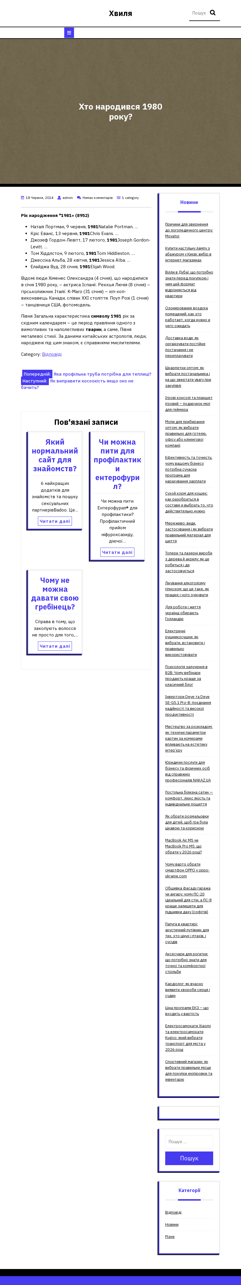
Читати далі (55, 521)
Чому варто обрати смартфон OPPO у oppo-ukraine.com (187, 870)
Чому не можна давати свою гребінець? (55, 593)
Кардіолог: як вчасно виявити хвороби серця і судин (187, 989)
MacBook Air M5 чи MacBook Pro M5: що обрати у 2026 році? (183, 846)
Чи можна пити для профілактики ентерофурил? (117, 464)
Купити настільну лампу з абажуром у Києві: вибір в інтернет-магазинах (188, 254)
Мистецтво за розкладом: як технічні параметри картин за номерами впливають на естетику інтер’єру (189, 738)
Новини (172, 1224)
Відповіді (52, 354)
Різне (170, 1236)
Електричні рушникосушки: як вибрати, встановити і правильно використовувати (185, 642)
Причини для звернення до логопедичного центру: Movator (189, 230)
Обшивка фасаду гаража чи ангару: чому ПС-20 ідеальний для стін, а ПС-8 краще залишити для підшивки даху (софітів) (188, 900)
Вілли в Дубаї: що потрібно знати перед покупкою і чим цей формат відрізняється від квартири (189, 284)
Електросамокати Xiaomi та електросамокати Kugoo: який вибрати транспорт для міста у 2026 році (188, 1037)
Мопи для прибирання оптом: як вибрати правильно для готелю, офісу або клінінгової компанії (186, 433)
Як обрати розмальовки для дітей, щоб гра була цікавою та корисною (187, 822)
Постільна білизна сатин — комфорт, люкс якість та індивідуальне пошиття (189, 798)
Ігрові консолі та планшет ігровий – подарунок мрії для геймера (189, 403)
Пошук (213, 13)
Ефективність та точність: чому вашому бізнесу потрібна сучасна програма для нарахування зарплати (188, 469)
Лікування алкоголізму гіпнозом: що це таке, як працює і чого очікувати (187, 588)
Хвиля (120, 13)
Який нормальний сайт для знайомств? (55, 455)
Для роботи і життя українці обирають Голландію (183, 612)
